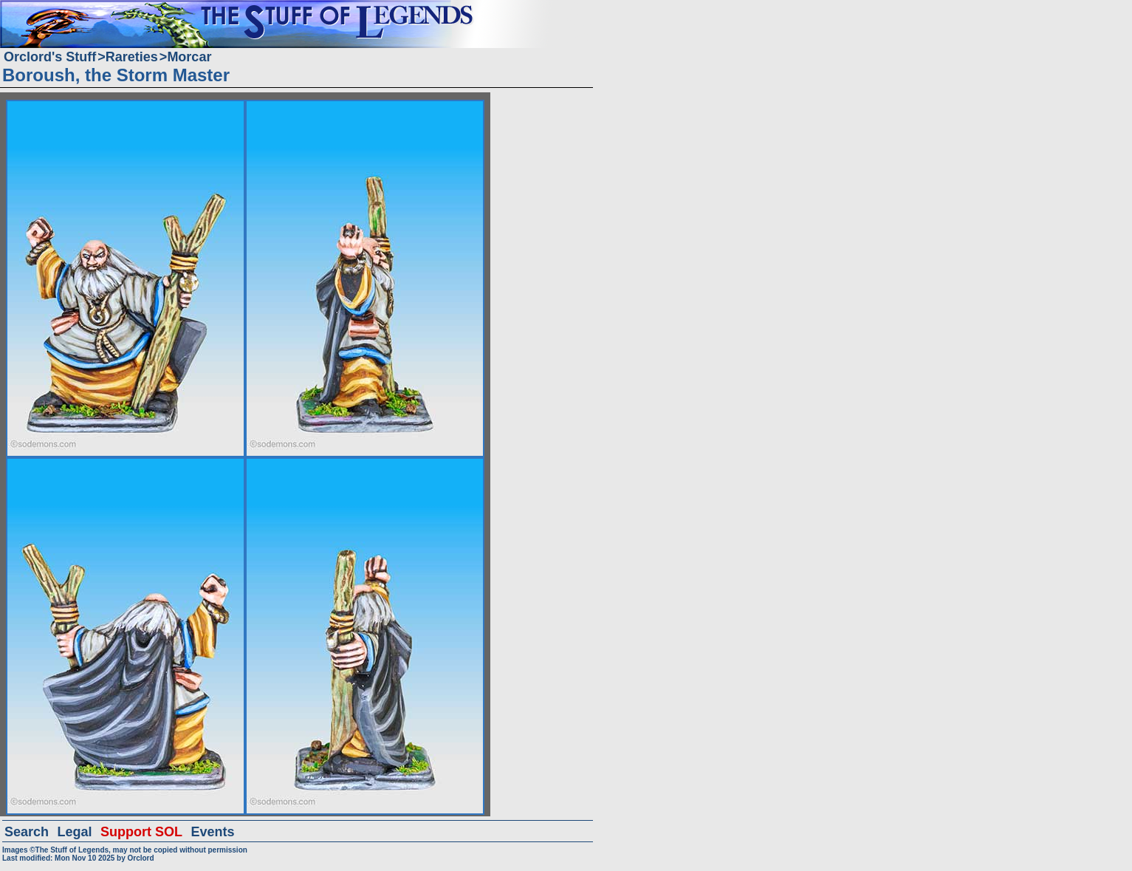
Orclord (140, 858)
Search (26, 831)
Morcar (189, 56)
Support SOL (141, 831)
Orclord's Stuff (50, 56)
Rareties (132, 56)
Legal (75, 831)
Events (212, 831)
